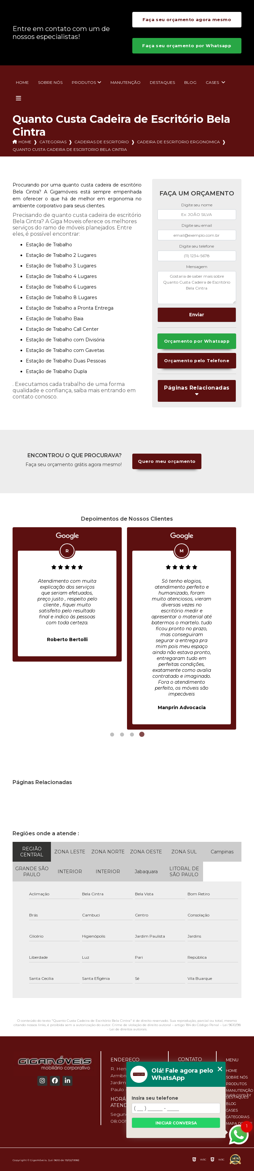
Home (22, 82)
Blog (190, 82)
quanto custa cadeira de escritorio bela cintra (70, 149)
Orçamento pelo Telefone (196, 360)
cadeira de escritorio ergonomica (178, 141)
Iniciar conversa (176, 1122)
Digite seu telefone (196, 246)
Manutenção (125, 82)
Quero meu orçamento (166, 461)
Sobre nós (50, 82)
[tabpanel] (67, 594)
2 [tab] (122, 734)
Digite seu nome (196, 204)
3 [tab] (132, 734)
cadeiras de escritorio (101, 141)
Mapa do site (239, 1123)
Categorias (52, 141)
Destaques (162, 82)
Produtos (84, 82)
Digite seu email (197, 225)
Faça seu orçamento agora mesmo (187, 19)
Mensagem (196, 266)
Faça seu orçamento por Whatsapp (186, 45)
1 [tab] (112, 734)
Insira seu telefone (155, 1098)
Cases (213, 82)
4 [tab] (142, 734)
